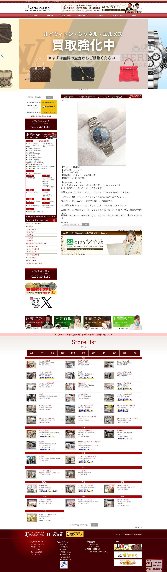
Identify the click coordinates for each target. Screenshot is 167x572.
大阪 (31, 353)
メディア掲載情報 (33, 249)
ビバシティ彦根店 (32, 192)
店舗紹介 (30, 226)
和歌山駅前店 (31, 178)
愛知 (114, 353)
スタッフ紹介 (31, 229)
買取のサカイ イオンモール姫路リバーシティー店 (83, 445)
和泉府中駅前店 (47, 143)
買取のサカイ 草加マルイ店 (35, 211)
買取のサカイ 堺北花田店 (34, 164)
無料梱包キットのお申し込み (36, 243)
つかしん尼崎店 (47, 178)
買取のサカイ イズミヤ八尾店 (83, 419)
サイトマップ (31, 252)
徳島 (104, 353)
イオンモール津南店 (48, 201)
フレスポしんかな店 (33, 145)
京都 (83, 353)
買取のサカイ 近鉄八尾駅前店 (35, 163)
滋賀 (93, 353)
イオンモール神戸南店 (49, 179)
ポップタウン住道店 (48, 145)
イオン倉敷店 (47, 207)
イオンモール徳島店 (33, 205)
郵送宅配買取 (64, 547)
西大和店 (45, 192)
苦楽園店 (45, 183)
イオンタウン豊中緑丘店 (34, 161)
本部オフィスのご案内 (34, 263)
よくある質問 (31, 257)
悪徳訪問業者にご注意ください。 (99, 551)
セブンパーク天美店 (33, 159)
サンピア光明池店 (32, 143)
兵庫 (42, 353)
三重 (124, 353)
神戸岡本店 (46, 181)
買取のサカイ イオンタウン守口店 (37, 168)
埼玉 (135, 353)
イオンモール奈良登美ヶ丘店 (83, 459)
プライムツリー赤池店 (33, 201)
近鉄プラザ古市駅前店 (33, 154)
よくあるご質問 (65, 557)
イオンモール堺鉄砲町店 (34, 150)
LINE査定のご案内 (65, 554)
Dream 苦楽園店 (44, 445)
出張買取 (30, 241)
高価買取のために (33, 246)
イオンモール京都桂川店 (34, 173)
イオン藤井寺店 (31, 155)
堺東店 (29, 147)
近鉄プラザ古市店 (122, 386)
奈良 (52, 353)
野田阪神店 (30, 152)
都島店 (45, 147)
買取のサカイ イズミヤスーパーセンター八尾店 (41, 166)
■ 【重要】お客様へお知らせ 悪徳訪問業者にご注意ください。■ (83, 335)
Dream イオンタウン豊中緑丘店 (83, 408)
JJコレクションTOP (34, 224)
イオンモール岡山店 (48, 205)
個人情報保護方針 (33, 255)
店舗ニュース (35, 547)
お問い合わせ (31, 260)
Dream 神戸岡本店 (122, 434)
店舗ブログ (31, 232)
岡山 (62, 353)
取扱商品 (30, 235)
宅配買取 (30, 238)
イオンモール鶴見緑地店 (34, 157)
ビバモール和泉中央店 (33, 148)
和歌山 (73, 353)
